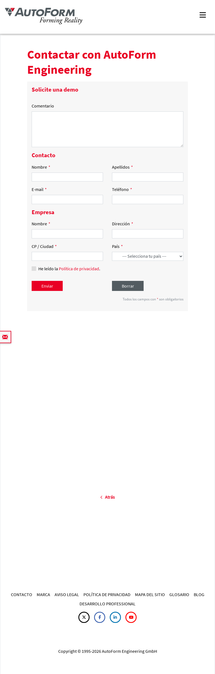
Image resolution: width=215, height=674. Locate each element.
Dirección (122, 223)
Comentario (43, 106)
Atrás (107, 497)
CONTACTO (21, 594)
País (117, 246)
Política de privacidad (79, 268)
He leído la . (69, 268)
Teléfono (122, 189)
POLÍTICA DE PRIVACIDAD (106, 594)
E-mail (39, 189)
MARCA (43, 594)
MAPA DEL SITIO (150, 594)
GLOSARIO (179, 594)
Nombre (41, 167)
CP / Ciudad (44, 246)
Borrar (128, 286)
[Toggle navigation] (203, 14)
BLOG (199, 594)
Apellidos (122, 167)
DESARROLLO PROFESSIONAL (107, 603)
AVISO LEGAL (67, 594)
